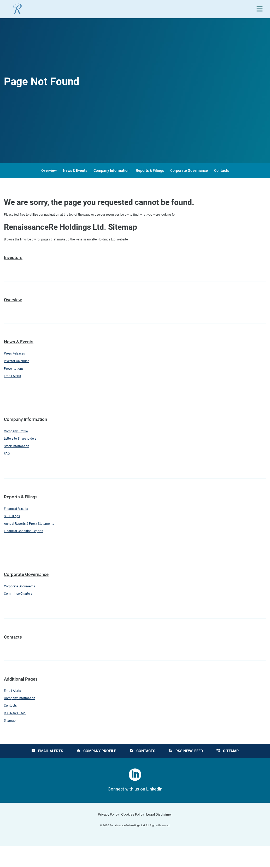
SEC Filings (14, 527)
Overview (49, 170)
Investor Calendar (19, 364)
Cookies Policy (133, 835)
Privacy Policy (103, 835)
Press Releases (17, 356)
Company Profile (18, 437)
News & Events (75, 170)
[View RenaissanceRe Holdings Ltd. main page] (17, 9)
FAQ (7, 463)
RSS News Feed (17, 732)
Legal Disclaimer (165, 835)
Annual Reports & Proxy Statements (35, 536)
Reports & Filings (150, 170)
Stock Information (20, 454)
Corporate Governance (189, 170)
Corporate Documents (23, 600)
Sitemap (11, 741)
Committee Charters (21, 609)
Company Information (111, 170)
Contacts (221, 170)
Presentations (16, 373)
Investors (13, 259)
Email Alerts (14, 381)
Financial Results (19, 519)
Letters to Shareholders (24, 446)
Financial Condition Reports (28, 544)
